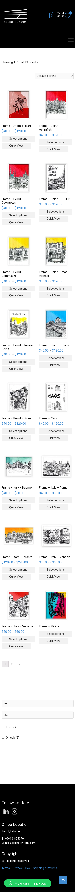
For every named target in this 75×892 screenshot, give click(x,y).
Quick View (16, 145)
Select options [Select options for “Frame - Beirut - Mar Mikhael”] (56, 288)
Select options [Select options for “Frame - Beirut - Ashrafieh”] (56, 142)
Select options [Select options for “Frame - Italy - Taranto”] (18, 569)
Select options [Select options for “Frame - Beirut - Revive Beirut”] (18, 361)
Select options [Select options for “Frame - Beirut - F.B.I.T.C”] (56, 211)
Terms (6, 868)
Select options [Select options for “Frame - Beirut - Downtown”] (18, 215)
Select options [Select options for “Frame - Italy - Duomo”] (18, 500)
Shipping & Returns (45, 868)
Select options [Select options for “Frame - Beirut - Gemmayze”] (18, 288)
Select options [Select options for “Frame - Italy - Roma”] (56, 500)
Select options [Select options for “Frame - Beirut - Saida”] (56, 358)
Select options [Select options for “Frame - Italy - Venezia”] (56, 569)
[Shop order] (54, 76)
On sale (12, 737)
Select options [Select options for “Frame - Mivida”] (56, 633)
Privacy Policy (21, 868)
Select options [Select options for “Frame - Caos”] (56, 431)
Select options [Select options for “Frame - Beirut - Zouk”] (18, 431)
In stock (11, 727)
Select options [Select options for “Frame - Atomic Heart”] (18, 138)
